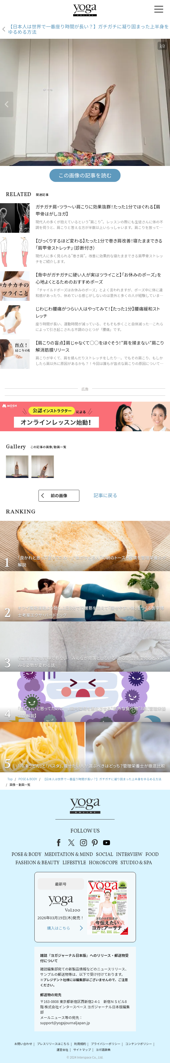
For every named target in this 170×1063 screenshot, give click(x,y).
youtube (106, 842)
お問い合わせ (23, 1044)
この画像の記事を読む (85, 175)
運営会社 (62, 1049)
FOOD (152, 855)
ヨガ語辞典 (103, 1049)
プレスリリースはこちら (53, 1044)
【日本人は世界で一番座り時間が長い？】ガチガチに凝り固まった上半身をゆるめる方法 (88, 29)
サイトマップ (82, 1049)
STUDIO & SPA (136, 863)
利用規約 (80, 1044)
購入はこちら (58, 928)
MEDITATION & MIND (68, 855)
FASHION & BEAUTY (37, 863)
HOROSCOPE (103, 863)
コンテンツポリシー (138, 1044)
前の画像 (59, 495)
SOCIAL (104, 855)
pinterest (95, 842)
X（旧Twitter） (72, 842)
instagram (83, 842)
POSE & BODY (26, 855)
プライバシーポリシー (106, 1044)
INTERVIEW (129, 855)
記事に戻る (105, 495)
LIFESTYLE (74, 863)
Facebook (60, 842)
